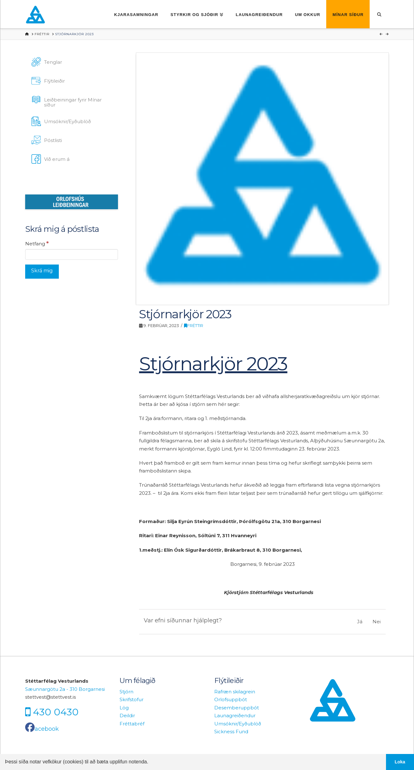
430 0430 (56, 712)
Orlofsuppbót (230, 699)
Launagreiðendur (234, 715)
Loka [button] (400, 761)
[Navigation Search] (379, 14)
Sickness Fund (231, 732)
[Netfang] (71, 254)
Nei (376, 622)
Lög (124, 708)
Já (359, 622)
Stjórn (126, 692)
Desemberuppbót (236, 708)
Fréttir (193, 325)
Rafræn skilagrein (234, 692)
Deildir (127, 715)
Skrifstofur (131, 699)
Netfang (37, 243)
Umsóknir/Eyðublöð (237, 724)
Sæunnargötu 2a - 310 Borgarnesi (65, 689)
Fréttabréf (132, 724)
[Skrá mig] (42, 272)
